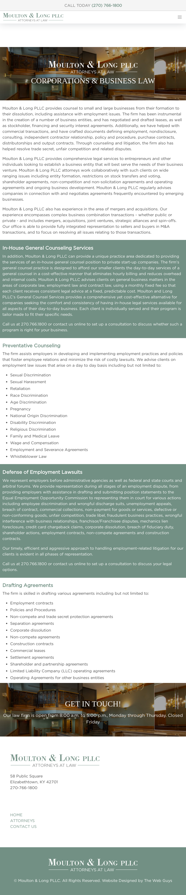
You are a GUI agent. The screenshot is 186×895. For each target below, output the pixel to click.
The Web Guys (158, 880)
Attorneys (22, 820)
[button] (179, 17)
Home (16, 815)
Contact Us (23, 826)
